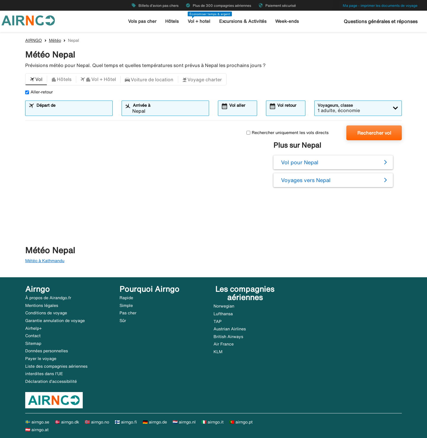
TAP (218, 321)
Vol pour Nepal (299, 162)
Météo (55, 40)
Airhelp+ (33, 328)
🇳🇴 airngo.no (97, 422)
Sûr (123, 320)
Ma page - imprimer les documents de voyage (380, 5)
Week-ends (287, 21)
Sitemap (33, 343)
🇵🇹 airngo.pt (241, 422)
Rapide (126, 298)
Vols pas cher (142, 21)
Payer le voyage (40, 358)
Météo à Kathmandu (44, 261)
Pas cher (128, 313)
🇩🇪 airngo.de (155, 422)
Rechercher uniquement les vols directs (287, 132)
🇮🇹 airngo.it (212, 422)
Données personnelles (46, 351)
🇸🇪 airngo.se (37, 422)
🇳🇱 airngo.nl (184, 422)
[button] (36, 79)
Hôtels (172, 21)
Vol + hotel (199, 21)
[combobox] (72, 110)
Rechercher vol (374, 132)
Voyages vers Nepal (306, 180)
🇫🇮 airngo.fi (126, 422)
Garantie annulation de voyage (55, 320)
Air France (224, 344)
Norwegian (224, 306)
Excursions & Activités (243, 21)
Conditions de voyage (46, 313)
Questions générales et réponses (381, 21)
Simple (126, 305)
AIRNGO (33, 40)
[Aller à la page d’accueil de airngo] (28, 19)
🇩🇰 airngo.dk (67, 422)
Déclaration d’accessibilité (51, 381)
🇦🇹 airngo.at (37, 430)
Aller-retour (39, 92)
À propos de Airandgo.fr (48, 298)
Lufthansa (223, 314)
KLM (218, 352)
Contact (33, 336)
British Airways (228, 337)
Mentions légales (41, 305)
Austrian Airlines (230, 329)
